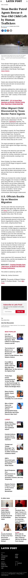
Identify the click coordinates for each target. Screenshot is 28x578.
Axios (5, 210)
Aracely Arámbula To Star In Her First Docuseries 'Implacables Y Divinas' (6, 537)
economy (3, 557)
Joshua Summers (6, 26)
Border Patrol (6, 320)
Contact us (3, 564)
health (16, 557)
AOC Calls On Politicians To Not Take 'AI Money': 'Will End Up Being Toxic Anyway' (20, 537)
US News (6, 4)
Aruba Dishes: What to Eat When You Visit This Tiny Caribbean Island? (10, 426)
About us (3, 563)
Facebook (19, 563)
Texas (2, 320)
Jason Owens (5, 71)
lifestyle (3, 559)
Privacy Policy (4, 566)
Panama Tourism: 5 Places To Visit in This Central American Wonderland (10, 487)
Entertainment (5, 508)
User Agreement (12, 573)
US (2, 554)
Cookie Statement (4, 575)
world (16, 556)
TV (15, 508)
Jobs (2, 568)
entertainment (4, 556)
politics (16, 554)
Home (2, 4)
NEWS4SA (12, 121)
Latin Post (14, 1)
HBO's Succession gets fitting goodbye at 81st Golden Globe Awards (10, 462)
